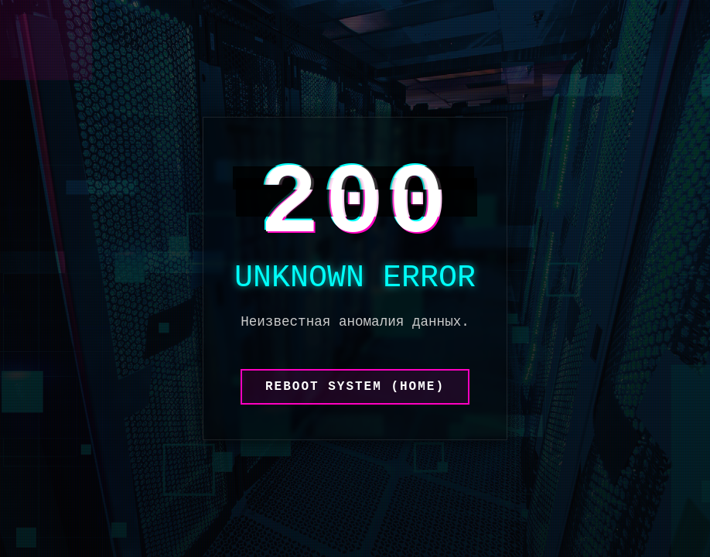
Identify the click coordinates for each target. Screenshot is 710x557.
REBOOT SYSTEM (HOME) (355, 387)
